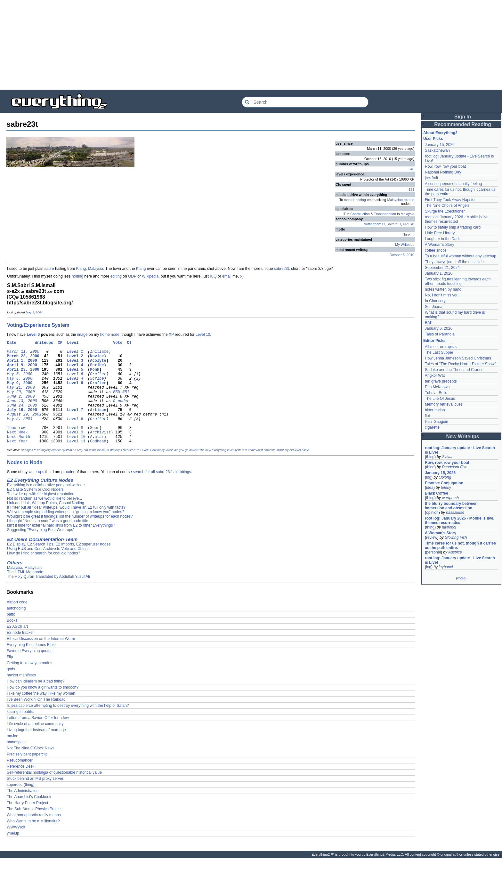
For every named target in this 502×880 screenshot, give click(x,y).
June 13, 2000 (22, 414)
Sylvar (447, 457)
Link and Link (18, 525)
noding (360, 200)
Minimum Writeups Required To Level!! (122, 472)
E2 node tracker (20, 654)
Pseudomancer (20, 782)
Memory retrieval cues (444, 404)
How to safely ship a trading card (453, 227)
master (349, 200)
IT (344, 214)
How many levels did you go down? (174, 472)
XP (171, 334)
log (428, 477)
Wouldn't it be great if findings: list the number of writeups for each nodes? (70, 538)
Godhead (98, 463)
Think (406, 234)
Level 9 (75, 452)
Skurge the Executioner (445, 211)
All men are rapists (441, 346)
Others (14, 584)
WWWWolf (16, 849)
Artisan (98, 425)
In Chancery (435, 301)
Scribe (97, 370)
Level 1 (75, 354)
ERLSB (408, 224)
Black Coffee (436, 493)
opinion (432, 512)
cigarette (432, 427)
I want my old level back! (292, 472)
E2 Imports (64, 566)
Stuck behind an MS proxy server (35, 800)
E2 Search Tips (40, 566)
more (461, 578)
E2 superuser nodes (93, 566)
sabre (49, 268)
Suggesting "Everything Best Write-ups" (40, 552)
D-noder (121, 414)
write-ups (36, 494)
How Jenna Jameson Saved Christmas (458, 358)
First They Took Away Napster (450, 200)
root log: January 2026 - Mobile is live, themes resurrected (457, 219)
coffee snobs (436, 250)
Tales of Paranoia (440, 334)
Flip (10, 679)
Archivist (100, 452)
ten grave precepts (441, 381)
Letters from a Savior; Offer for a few (38, 740)
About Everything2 (440, 133)
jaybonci (449, 527)
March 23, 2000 (23, 359)
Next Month (18, 457)
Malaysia (407, 214)
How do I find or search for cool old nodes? (43, 575)
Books (12, 642)
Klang (81, 268)
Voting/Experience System (38, 325)
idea (429, 487)
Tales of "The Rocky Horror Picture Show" (460, 364)
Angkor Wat (435, 375)
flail (428, 416)
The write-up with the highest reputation (40, 516)
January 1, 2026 (438, 273)
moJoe (12, 758)
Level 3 (75, 365)
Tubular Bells (436, 393)
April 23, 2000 (23, 376)
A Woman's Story (439, 244)
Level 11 (76, 463)
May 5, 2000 (19, 381)
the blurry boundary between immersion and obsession (451, 505)
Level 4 (75, 370)
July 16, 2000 (22, 425)
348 (411, 169)
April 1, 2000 (22, 365)
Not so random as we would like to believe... (44, 520)
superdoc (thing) (21, 806)
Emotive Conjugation (444, 483)
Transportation (385, 214)
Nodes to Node (24, 484)
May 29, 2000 (21, 403)
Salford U (394, 224)
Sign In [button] (462, 116)
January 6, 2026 (438, 328)
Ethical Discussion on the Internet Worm (41, 660)
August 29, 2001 (24, 430)
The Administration (22, 813)
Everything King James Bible (31, 667)
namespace (17, 764)
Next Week (17, 452)
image (82, 334)
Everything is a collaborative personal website (46, 507)
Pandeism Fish (454, 467)
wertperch (450, 498)
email (226, 276)
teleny (446, 487)
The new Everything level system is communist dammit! (237, 472)
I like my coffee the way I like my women (41, 715)
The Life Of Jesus (440, 398)
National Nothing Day (443, 172)
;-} (241, 276)
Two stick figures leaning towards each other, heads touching (457, 281)
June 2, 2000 (21, 408)
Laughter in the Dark (442, 239)
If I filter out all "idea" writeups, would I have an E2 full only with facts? (66, 529)
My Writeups (404, 244)
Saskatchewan (437, 150)
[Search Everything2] (305, 102)
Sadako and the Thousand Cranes (454, 369)
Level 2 (75, 359)
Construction (360, 214)
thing (430, 457)
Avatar (97, 457)
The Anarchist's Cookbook (29, 819)
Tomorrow (16, 446)
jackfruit (431, 178)
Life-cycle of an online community (35, 746)
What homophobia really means (34, 837)
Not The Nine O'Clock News (30, 770)
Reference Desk (20, 788)
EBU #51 (121, 403)
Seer (94, 446)
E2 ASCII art (17, 648)
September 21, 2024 (442, 267)
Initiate (99, 354)
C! (129, 343)
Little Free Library (440, 233)
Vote (117, 343)
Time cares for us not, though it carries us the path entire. (460, 545)
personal (433, 552)
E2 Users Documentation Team (42, 561)
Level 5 (75, 376)
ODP (132, 276)
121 (411, 189)
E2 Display (16, 566)
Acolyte (98, 365)
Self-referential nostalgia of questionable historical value (54, 794)
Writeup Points (44, 525)
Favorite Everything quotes (30, 673)
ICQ (213, 276)
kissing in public (20, 733)
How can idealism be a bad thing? (35, 703)
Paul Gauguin (436, 421)
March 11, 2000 (23, 354)
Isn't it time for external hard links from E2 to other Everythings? (61, 547)
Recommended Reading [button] (462, 124)
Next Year (17, 463)
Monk (94, 376)
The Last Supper (439, 352)
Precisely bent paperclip (27, 776)
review (431, 537)
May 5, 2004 (34, 312)
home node (109, 334)
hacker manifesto (21, 697)
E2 (10, 502)
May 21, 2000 (21, 397)
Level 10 (203, 334)
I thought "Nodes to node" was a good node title (47, 543)
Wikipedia (150, 276)
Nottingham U (374, 224)
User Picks (433, 138)
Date (11, 343)
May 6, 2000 (19, 387)
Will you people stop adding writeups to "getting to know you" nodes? (65, 534)
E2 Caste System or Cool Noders (35, 511)
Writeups (44, 343)
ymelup (13, 855)
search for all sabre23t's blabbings (162, 494)
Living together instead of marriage (36, 752)
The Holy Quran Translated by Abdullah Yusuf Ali (48, 598)
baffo (11, 636)
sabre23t (281, 268)
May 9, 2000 (19, 392)
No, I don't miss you (441, 295)
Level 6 (33, 334)
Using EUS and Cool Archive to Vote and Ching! (48, 571)
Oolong (445, 477)
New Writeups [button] (462, 436)
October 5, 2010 (402, 255)
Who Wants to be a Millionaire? (33, 843)
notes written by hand (443, 289)
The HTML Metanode (25, 594)
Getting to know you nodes (29, 685)
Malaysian (33, 589)
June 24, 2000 (22, 419)
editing (116, 276)
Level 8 (75, 446)
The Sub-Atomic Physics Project (34, 831)
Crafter (98, 381)
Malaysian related (400, 200)
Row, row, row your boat (445, 166)
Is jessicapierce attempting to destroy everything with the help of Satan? (68, 727)
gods (11, 691)
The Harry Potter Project (27, 825)
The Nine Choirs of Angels (447, 205)
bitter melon (435, 410)
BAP (429, 322)
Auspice (455, 552)
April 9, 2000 (22, 370)
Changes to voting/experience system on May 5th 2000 (58, 472)
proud (66, 494)
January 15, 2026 (440, 144)
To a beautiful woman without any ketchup (460, 256)
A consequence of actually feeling (453, 184)
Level (72, 343)
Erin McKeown (437, 387)
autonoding (16, 630)
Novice (97, 359)
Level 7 (75, 425)
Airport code (17, 624)
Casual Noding (71, 525)
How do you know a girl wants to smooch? (42, 709)
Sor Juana (433, 306)
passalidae (455, 512)
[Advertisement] (192, 45)
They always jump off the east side (454, 262)
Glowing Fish (456, 537)
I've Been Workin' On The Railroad (36, 721)
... (412, 204)
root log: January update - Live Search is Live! (460, 450)
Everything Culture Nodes (43, 502)
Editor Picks (434, 340)
